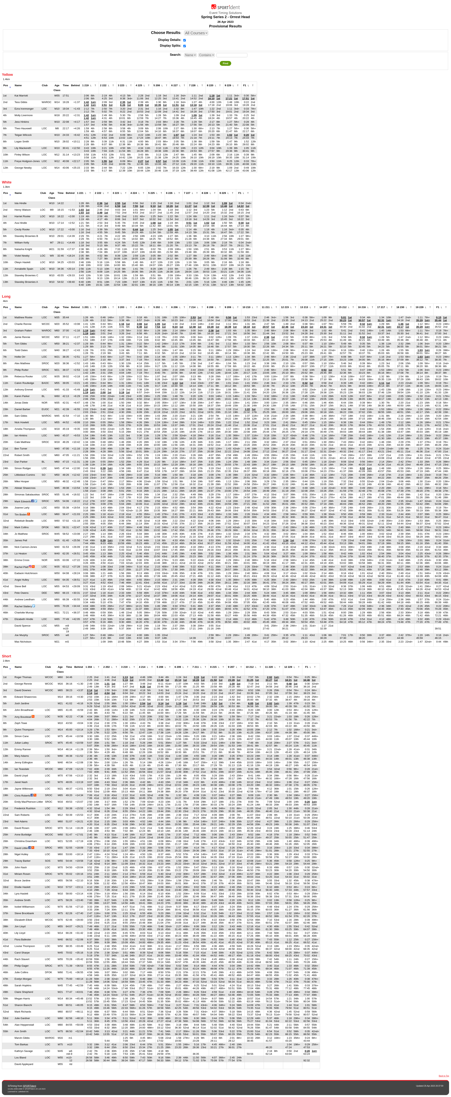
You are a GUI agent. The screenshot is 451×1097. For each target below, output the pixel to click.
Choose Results (165, 32)
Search (175, 54)
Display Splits (170, 45)
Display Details (169, 39)
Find (225, 63)
